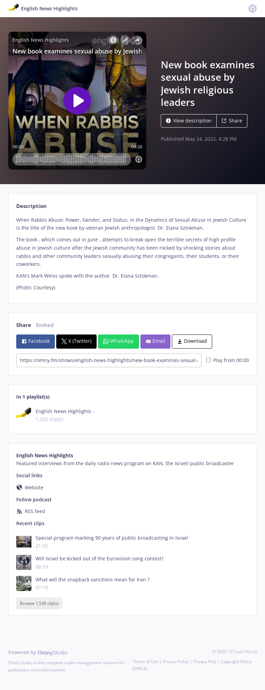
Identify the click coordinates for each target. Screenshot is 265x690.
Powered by (37, 652)
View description (189, 120)
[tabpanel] (132, 254)
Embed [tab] (45, 325)
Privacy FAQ (204, 661)
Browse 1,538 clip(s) (39, 603)
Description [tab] (31, 206)
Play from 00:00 (227, 360)
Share (232, 120)
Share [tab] (23, 325)
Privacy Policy (176, 661)
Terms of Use (145, 661)
